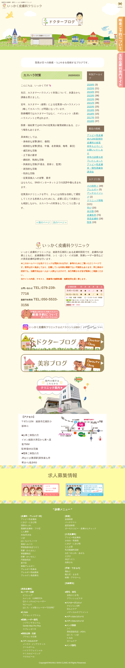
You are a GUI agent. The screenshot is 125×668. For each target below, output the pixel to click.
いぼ (23, 538)
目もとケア (71, 609)
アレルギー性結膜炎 (30, 572)
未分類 (90, 211)
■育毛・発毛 (70, 592)
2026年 (90, 84)
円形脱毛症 (26, 560)
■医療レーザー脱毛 (29, 620)
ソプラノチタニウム (30, 623)
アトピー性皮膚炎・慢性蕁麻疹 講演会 (95, 168)
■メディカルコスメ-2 (74, 621)
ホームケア (71, 641)
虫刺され (69, 562)
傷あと (68, 571)
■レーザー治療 (27, 592)
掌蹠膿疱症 (26, 553)
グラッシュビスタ (74, 598)
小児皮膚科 (70, 534)
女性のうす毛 (72, 595)
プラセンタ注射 (29, 636)
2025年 (90, 88)
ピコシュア (27, 595)
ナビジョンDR (72, 606)
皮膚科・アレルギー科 (31, 516)
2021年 (90, 103)
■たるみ (24, 612)
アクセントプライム (30, 615)
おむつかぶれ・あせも (75, 553)
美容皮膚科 (92, 218)
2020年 (90, 106)
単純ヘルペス (27, 544)
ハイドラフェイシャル (31, 650)
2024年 (90, 92)
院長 (89, 222)
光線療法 (69, 583)
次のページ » (59, 222)
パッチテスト (71, 522)
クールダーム (28, 647)
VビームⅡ (26, 604)
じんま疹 (69, 547)
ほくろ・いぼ (72, 635)
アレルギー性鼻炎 (29, 569)
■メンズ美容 (70, 625)
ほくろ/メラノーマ (29, 541)
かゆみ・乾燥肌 (72, 540)
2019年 (90, 110)
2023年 (90, 95)
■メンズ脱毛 (70, 645)
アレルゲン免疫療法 (30, 575)
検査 (68, 516)
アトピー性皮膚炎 (29, 519)
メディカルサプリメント (76, 612)
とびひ (68, 556)
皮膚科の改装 (94, 142)
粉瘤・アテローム (73, 577)
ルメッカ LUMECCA (31, 598)
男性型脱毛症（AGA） (76, 632)
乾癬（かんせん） (29, 550)
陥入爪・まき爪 (72, 574)
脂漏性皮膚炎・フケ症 (30, 528)
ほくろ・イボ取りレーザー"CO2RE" (38, 607)
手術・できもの (72, 568)
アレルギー (92, 189)
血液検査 (69, 519)
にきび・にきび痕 (29, 522)
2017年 (90, 117)
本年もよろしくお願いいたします (95, 150)
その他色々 (92, 186)
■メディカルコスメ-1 (74, 616)
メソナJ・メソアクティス (33, 644)
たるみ (69, 638)
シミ (68, 628)
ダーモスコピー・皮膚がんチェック (80, 528)
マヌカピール (28, 656)
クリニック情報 (95, 200)
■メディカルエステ (29, 641)
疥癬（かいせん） (29, 557)
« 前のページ (43, 222)
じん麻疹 (25, 531)
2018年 (90, 113)
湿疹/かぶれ (26, 525)
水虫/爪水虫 (26, 535)
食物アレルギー (28, 566)
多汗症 (24, 563)
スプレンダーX (28, 629)
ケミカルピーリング (30, 653)
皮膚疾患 (91, 215)
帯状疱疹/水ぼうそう (30, 547)
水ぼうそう (70, 559)
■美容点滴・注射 (28, 633)
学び (89, 207)
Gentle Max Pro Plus (31, 626)
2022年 (90, 99)
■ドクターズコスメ (73, 603)
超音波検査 (70, 525)
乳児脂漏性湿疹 (72, 550)
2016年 (90, 121)
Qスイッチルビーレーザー (33, 601)
